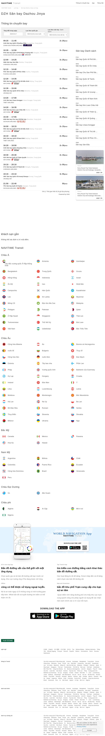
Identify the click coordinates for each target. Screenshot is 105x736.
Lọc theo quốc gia (32, 30)
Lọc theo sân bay (55, 30)
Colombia (70, 678)
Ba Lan (84, 674)
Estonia (65, 671)
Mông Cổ (62, 665)
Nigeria (88, 680)
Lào (45, 665)
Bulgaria (89, 669)
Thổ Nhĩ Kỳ (76, 667)
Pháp (85, 671)
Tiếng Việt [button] (100, 3)
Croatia (71, 672)
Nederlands (47, 653)
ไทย (73, 649)
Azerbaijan (75, 661)
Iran (68, 663)
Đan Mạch (59, 671)
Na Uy (79, 674)
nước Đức (52, 671)
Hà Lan (74, 674)
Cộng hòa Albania (58, 669)
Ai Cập (76, 680)
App (93, 3)
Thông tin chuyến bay (82, 3)
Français (59, 651)
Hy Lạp (60, 672)
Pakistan (92, 665)
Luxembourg (96, 672)
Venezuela (51, 680)
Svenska (96, 651)
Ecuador (84, 678)
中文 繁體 (56, 649)
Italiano (77, 651)
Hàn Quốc (88, 663)
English (51, 649)
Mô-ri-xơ (82, 680)
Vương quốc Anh (92, 671)
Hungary (65, 672)
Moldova (50, 674)
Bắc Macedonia (66, 674)
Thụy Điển (51, 676)
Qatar (97, 665)
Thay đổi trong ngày (10, 30)
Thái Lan (60, 667)
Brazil (45, 680)
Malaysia (79, 665)
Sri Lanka (49, 665)
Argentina (54, 678)
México (90, 676)
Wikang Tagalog (51, 651)
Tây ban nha (72, 671)
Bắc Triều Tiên (47, 669)
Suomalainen (84, 651)
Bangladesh (83, 661)
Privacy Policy (81, 726)
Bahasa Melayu (80, 649)
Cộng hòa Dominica (93, 678)
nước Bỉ (83, 669)
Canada (85, 676)
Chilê (64, 678)
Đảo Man (82, 672)
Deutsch (66, 651)
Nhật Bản (73, 663)
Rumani (98, 674)
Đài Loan (82, 667)
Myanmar (56, 665)
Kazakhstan (95, 663)
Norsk (91, 651)
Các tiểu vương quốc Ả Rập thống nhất (54, 661)
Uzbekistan (96, 667)
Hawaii (48, 678)
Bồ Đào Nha (91, 674)
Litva (90, 672)
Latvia (45, 674)
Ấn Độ (64, 663)
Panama (96, 676)
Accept (89, 730)
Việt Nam (89, 667)
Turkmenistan (67, 667)
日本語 (45, 649)
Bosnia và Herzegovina (73, 669)
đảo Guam (65, 680)
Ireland (76, 672)
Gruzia (97, 661)
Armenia (68, 661)
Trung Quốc (90, 661)
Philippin (86, 665)
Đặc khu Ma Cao (71, 665)
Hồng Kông (47, 663)
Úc (60, 680)
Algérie (71, 680)
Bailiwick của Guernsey (50, 672)
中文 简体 (63, 649)
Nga (80, 676)
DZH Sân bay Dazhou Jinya (23, 13)
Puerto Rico (77, 678)
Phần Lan (79, 671)
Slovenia (58, 676)
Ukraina (75, 676)
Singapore (53, 667)
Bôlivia (60, 678)
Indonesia (54, 663)
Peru (56, 680)
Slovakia (64, 676)
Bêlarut (70, 676)
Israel (59, 663)
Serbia (45, 676)
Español (71, 651)
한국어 (69, 649)
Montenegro (57, 674)
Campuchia (81, 663)
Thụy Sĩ (95, 669)
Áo (65, 669)
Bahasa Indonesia (90, 649)
